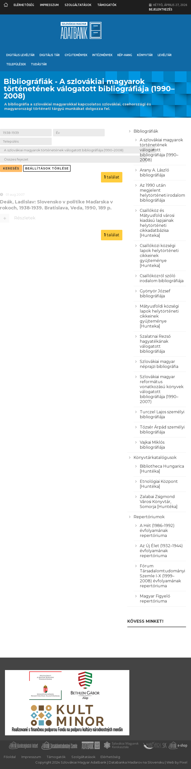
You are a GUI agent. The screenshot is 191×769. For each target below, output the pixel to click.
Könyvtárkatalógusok (155, 457)
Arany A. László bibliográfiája (154, 172)
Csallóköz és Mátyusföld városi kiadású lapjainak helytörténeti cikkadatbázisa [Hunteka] (157, 223)
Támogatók (106, 4)
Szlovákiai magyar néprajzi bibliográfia (159, 364)
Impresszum (49, 4)
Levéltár (165, 55)
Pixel (183, 762)
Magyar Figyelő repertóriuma (155, 598)
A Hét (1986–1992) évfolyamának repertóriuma (157, 530)
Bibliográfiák (146, 131)
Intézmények (102, 55)
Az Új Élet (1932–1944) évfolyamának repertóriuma (161, 550)
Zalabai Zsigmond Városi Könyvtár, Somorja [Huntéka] (159, 501)
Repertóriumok (149, 516)
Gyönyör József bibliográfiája (155, 293)
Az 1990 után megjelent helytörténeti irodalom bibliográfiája (162, 193)
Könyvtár (145, 55)
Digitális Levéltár (20, 55)
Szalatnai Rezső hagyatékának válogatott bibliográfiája (155, 344)
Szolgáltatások (78, 4)
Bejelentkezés (160, 9)
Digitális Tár (50, 55)
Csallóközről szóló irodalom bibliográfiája (162, 278)
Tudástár (39, 64)
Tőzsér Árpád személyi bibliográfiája (162, 429)
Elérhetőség (24, 4)
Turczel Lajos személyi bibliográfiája (162, 414)
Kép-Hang (124, 55)
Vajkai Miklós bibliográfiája (152, 445)
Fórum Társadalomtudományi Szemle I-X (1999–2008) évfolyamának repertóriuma (162, 576)
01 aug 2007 (15, 195)
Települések (16, 64)
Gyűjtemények (76, 55)
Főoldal (10, 757)
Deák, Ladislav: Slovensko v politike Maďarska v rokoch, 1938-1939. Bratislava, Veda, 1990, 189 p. (56, 205)
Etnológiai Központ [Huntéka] (159, 484)
